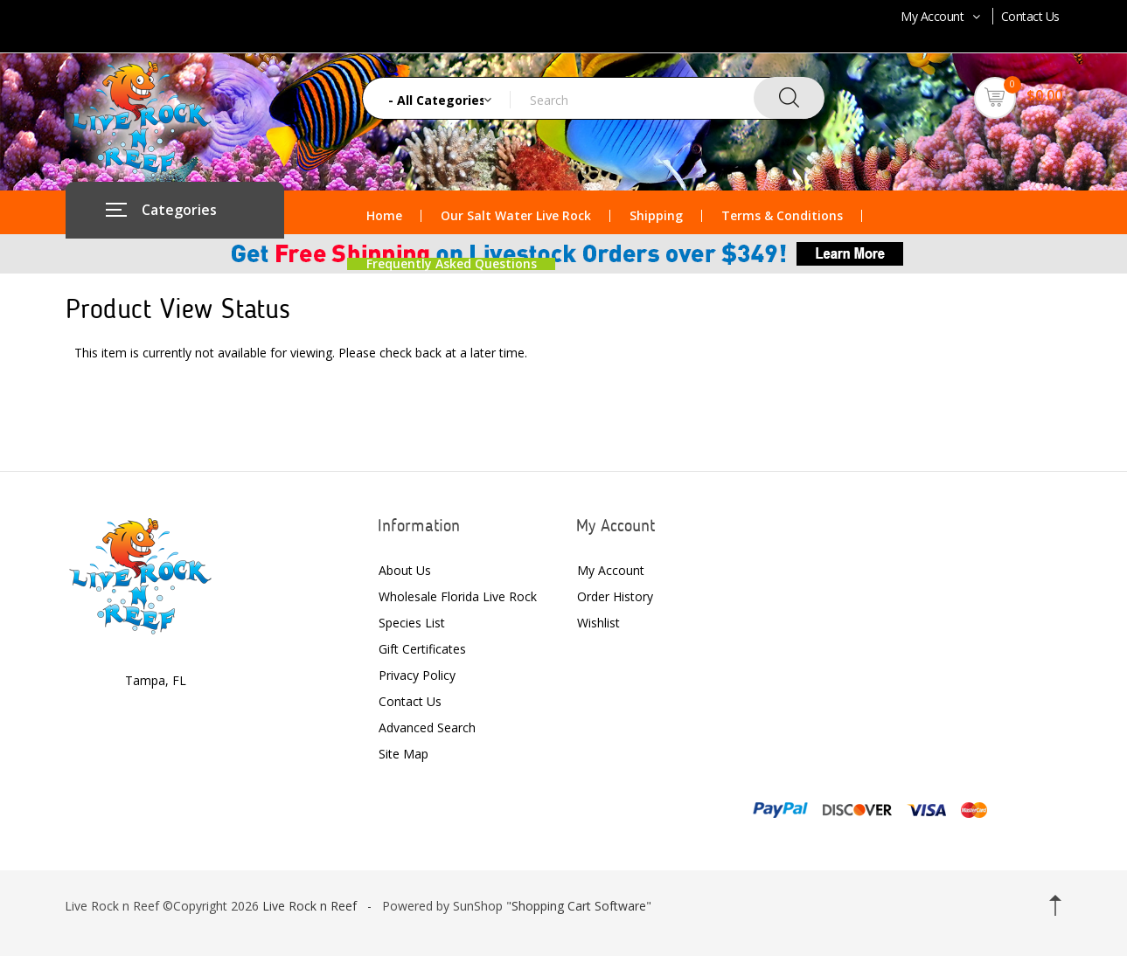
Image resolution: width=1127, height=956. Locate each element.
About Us (405, 570)
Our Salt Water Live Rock (516, 216)
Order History (615, 596)
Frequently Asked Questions (451, 264)
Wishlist (598, 622)
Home (384, 216)
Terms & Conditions (782, 216)
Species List (412, 622)
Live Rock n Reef (309, 905)
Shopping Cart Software (578, 905)
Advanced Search (427, 727)
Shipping (656, 216)
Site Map (403, 753)
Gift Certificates (422, 649)
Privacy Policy (417, 675)
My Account (942, 16)
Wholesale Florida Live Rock (458, 596)
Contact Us (1030, 16)
